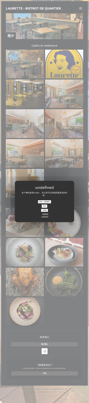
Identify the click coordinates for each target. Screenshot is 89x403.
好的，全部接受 (44, 202)
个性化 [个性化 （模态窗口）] (44, 210)
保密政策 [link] (45, 214)
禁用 (44, 206)
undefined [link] (44, 217)
